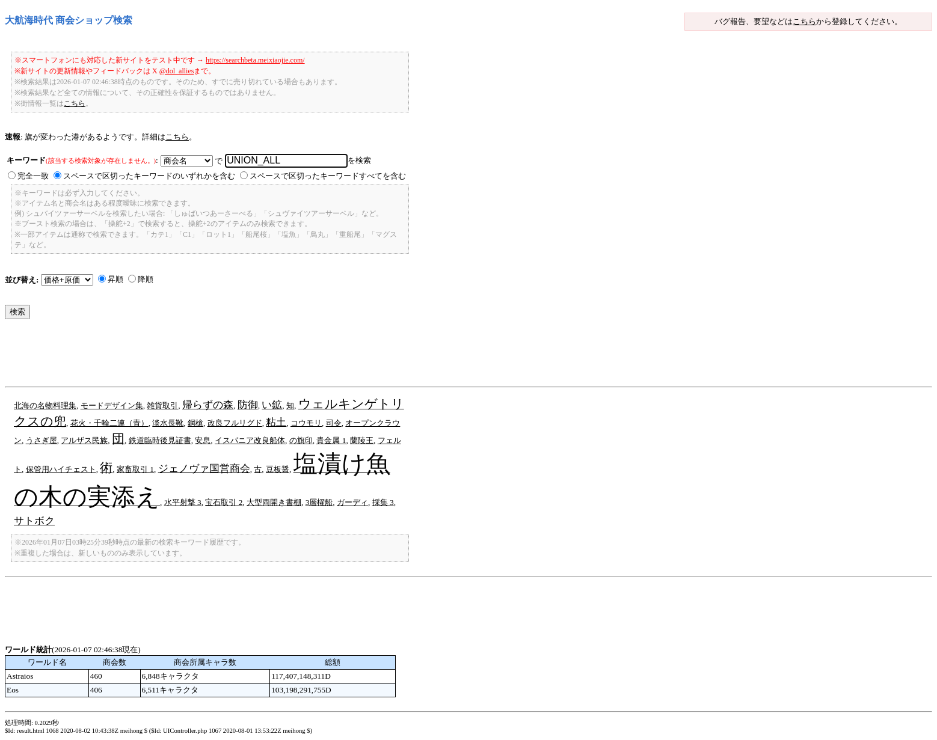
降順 (145, 279)
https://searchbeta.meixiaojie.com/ (255, 60)
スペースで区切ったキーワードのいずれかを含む (149, 175)
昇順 (115, 279)
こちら (804, 21)
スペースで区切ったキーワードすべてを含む (328, 175)
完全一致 (33, 175)
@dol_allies (176, 71)
